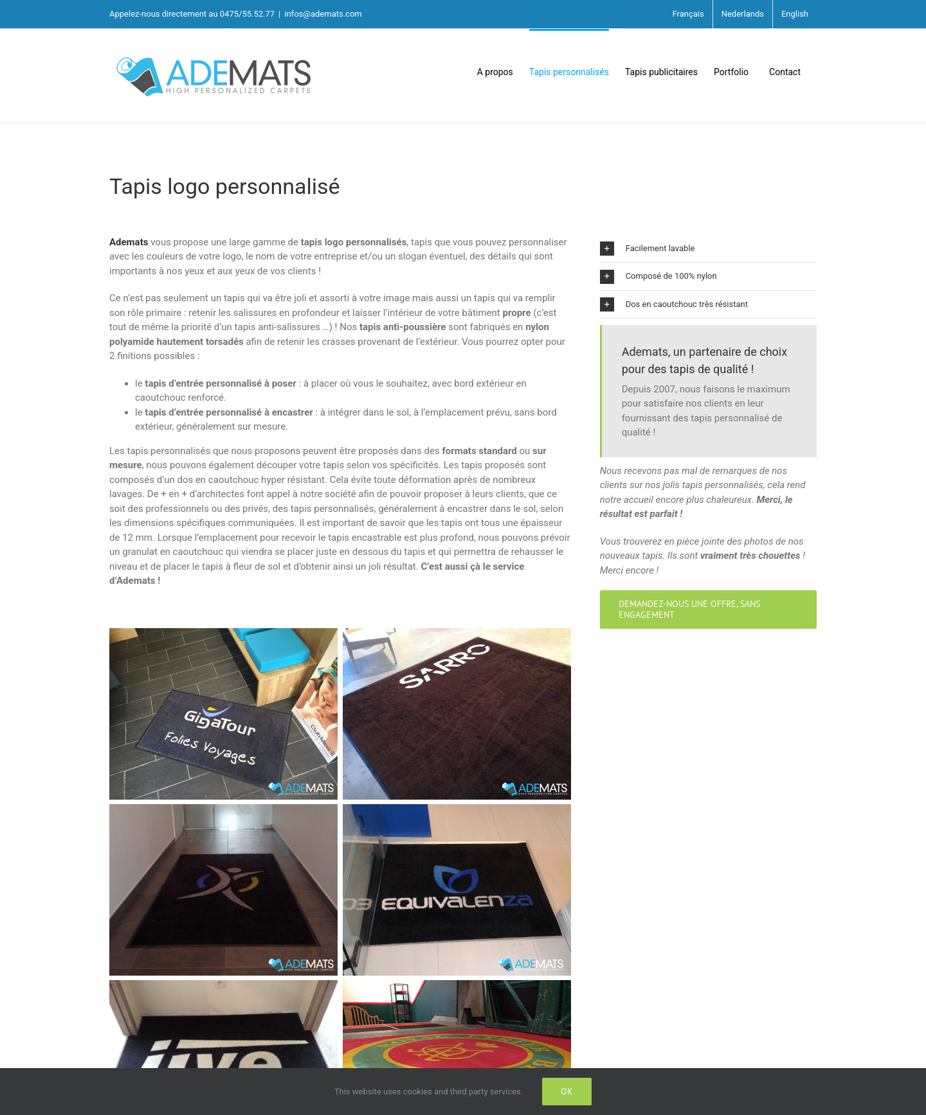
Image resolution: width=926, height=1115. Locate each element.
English (794, 14)
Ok (567, 1091)
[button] (708, 249)
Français (688, 14)
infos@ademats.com (322, 14)
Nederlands (743, 14)
